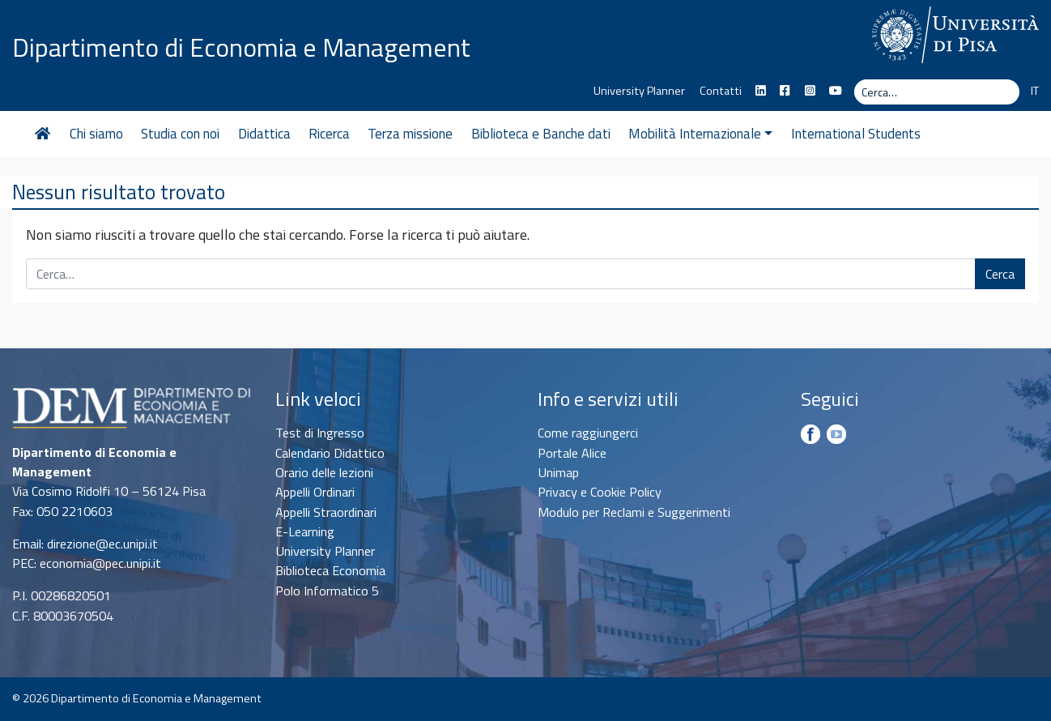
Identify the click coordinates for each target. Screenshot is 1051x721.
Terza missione (410, 133)
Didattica (264, 133)
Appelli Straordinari (326, 512)
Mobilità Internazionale (700, 133)
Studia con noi (180, 133)
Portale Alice (572, 453)
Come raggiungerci (588, 432)
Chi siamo (96, 133)
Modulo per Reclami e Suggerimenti (634, 512)
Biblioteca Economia (330, 570)
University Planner (639, 91)
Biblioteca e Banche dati (541, 133)
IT (1035, 91)
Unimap (558, 472)
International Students (856, 133)
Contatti (721, 91)
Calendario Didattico (330, 453)
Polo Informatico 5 (327, 590)
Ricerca (329, 133)
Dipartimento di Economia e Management (241, 47)
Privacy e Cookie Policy (600, 491)
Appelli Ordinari (315, 491)
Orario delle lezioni (324, 472)
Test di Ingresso (319, 432)
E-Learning (304, 531)
